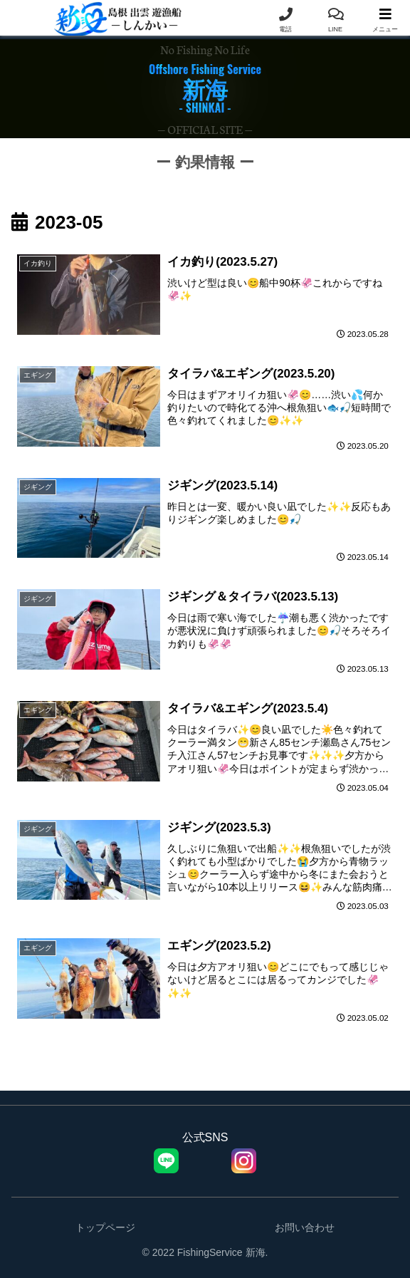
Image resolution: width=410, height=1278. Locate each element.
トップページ (105, 1232)
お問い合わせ (305, 1232)
